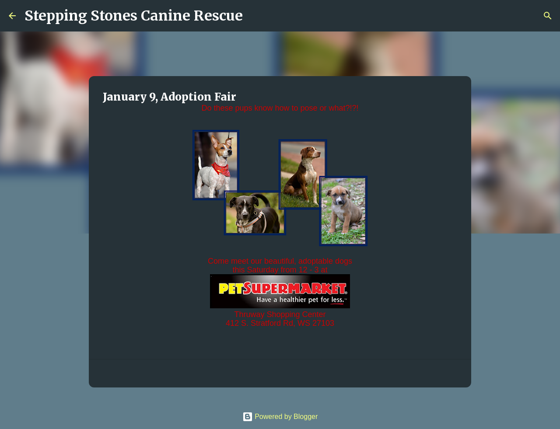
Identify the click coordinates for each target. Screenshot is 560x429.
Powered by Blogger (280, 416)
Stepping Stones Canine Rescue (133, 15)
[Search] (255, 15)
